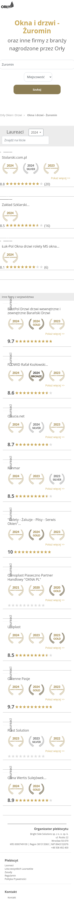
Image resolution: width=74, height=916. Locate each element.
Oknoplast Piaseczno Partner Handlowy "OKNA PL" (30, 577)
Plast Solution (18, 730)
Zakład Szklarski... (15, 204)
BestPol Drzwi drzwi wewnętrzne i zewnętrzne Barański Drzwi (34, 311)
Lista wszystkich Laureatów (19, 868)
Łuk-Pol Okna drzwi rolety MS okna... (30, 246)
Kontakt (12, 897)
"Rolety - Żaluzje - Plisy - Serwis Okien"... (32, 521)
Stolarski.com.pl (14, 157)
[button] (35, 178)
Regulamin (10, 875)
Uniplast (14, 627)
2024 (35, 132)
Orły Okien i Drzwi (11, 115)
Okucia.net (16, 416)
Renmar (14, 468)
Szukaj (37, 89)
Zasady (8, 872)
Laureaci (9, 865)
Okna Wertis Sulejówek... (27, 777)
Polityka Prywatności (15, 879)
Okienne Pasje (19, 678)
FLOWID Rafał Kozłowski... (28, 364)
